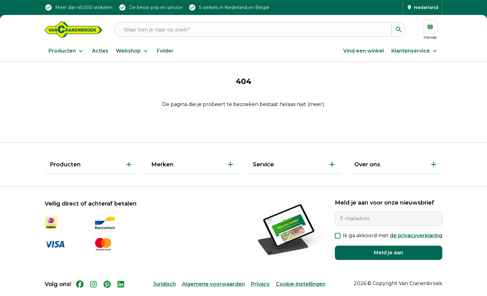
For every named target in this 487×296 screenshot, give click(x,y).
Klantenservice (415, 51)
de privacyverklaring (416, 235)
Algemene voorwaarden (213, 284)
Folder (165, 51)
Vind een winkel (363, 51)
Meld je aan (388, 253)
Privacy (260, 284)
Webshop (132, 51)
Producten (66, 51)
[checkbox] (337, 235)
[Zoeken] (398, 29)
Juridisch (164, 284)
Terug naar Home (243, 125)
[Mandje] (430, 29)
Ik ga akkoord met (392, 235)
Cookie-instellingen (300, 284)
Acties (100, 51)
